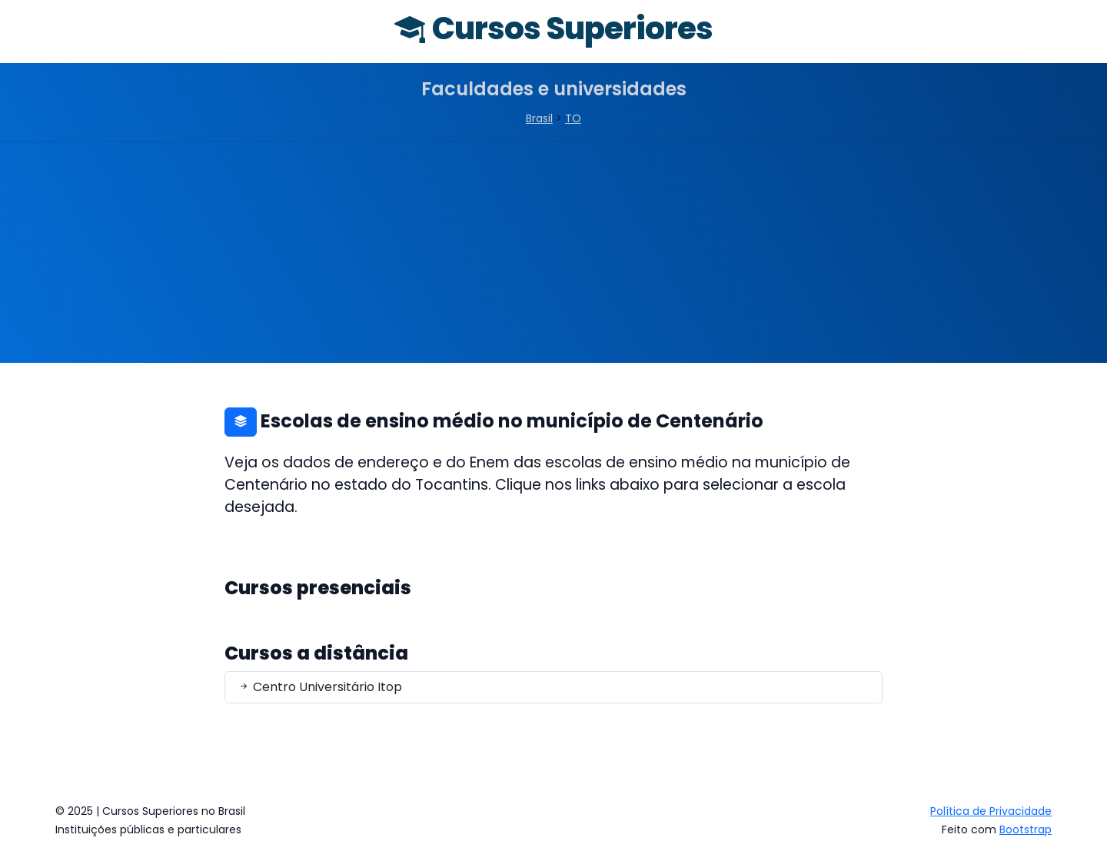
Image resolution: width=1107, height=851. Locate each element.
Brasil (539, 118)
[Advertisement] (553, 255)
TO (573, 118)
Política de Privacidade (991, 811)
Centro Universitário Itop (320, 687)
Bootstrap (1025, 829)
